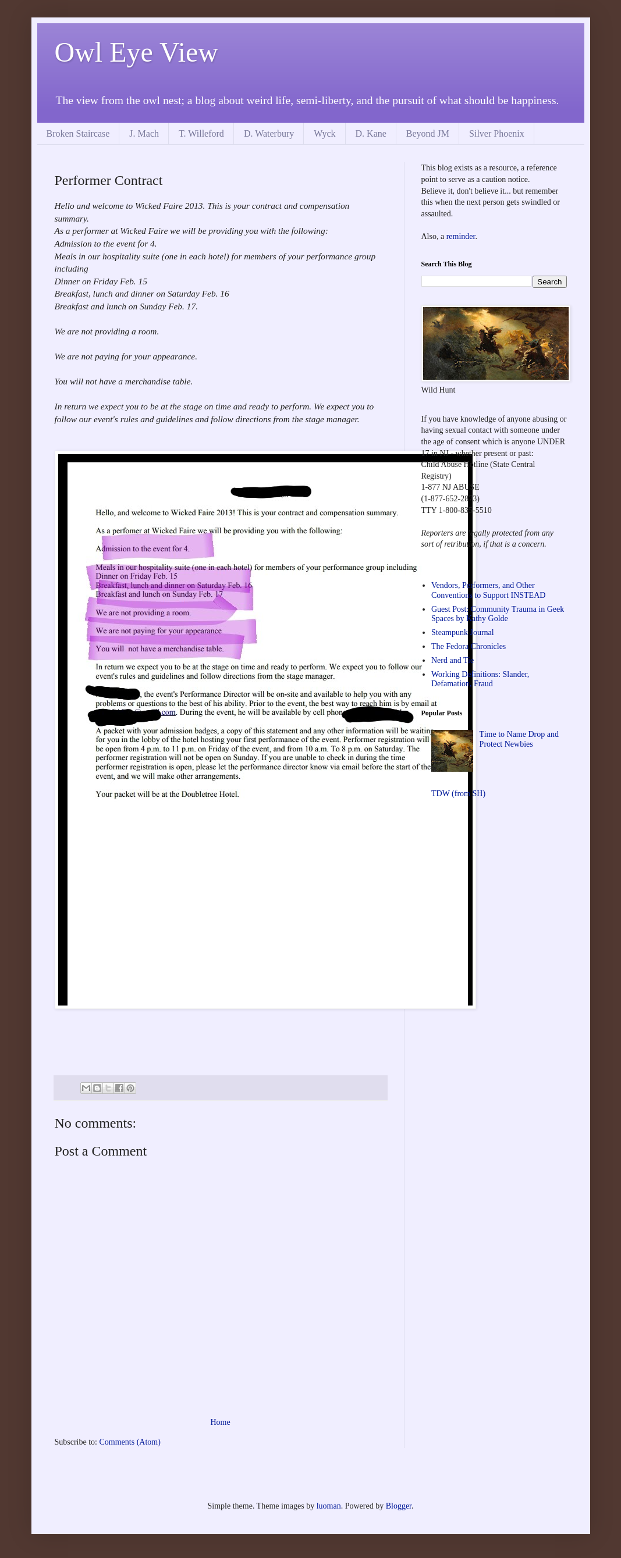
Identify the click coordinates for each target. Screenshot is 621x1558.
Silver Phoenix (496, 133)
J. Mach (144, 133)
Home (220, 1422)
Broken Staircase (78, 133)
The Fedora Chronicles (468, 646)
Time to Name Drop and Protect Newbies (519, 739)
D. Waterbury (269, 133)
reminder (460, 236)
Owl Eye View (137, 52)
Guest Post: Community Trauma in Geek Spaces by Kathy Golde (497, 614)
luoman (329, 1506)
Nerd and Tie (452, 660)
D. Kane (371, 133)
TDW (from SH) (458, 793)
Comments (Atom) (130, 1442)
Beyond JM (427, 133)
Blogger (398, 1506)
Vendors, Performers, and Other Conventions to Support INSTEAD (488, 590)
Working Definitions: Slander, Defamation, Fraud (480, 679)
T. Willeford (201, 133)
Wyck (324, 133)
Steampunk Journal (462, 632)
